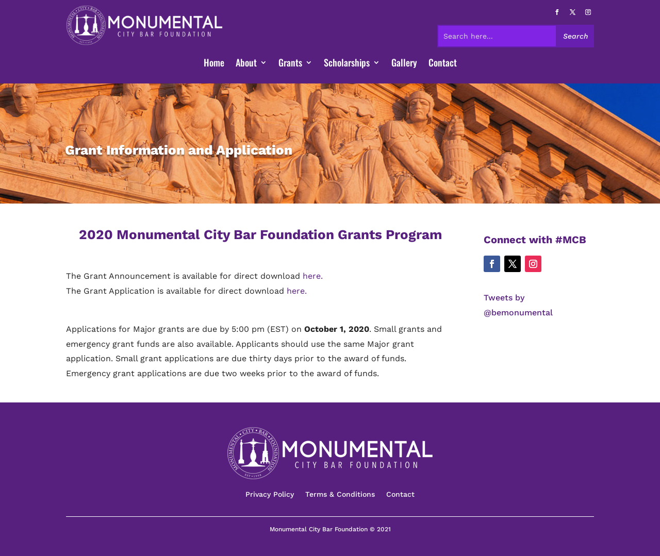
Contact (442, 64)
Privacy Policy (269, 494)
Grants (290, 64)
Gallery (404, 64)
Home (214, 64)
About (246, 64)
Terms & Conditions (340, 494)
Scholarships (347, 64)
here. (313, 276)
